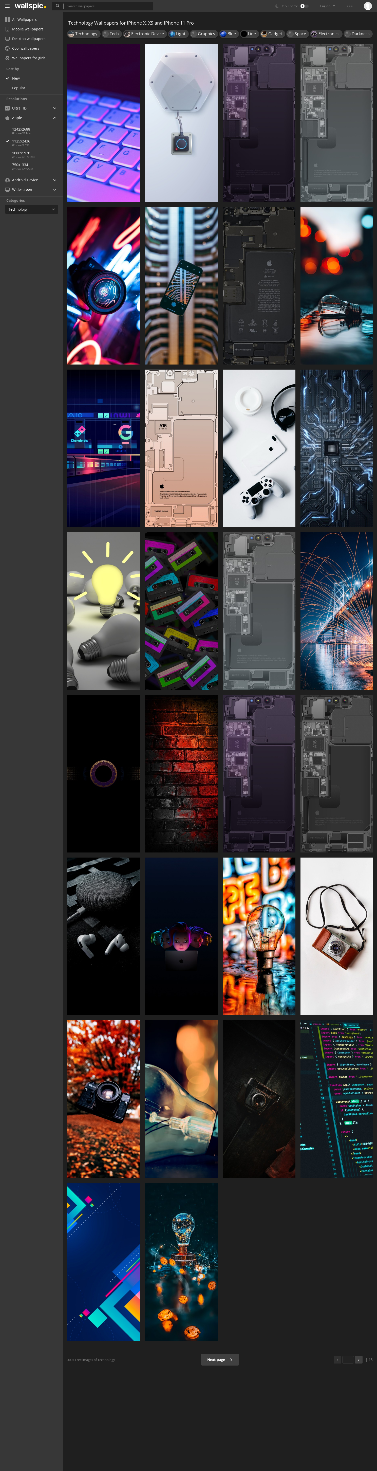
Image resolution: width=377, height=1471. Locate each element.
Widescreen (18, 189)
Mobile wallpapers (24, 29)
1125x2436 (37, 141)
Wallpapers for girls (25, 58)
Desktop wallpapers (25, 38)
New (16, 78)
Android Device (21, 180)
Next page (220, 1359)
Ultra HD (16, 108)
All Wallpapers (21, 19)
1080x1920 (21, 153)
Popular (18, 87)
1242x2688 (21, 129)
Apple (13, 117)
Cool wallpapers (22, 48)
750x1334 (20, 165)
